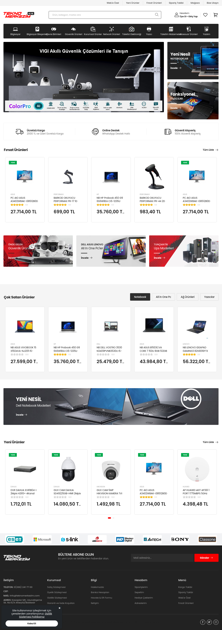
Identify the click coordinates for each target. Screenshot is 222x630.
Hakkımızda (97, 587)
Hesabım (184, 13)
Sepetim (139, 592)
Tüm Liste (208, 150)
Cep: (5, 591)
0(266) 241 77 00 (23, 587)
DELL (98, 344)
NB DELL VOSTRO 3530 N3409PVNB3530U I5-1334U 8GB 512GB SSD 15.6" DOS (109, 352)
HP (98, 194)
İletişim (95, 603)
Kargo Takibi (185, 587)
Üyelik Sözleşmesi (57, 592)
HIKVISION (101, 486)
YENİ (13, 162)
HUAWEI (186, 486)
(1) (26, 204)
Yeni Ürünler (132, 3)
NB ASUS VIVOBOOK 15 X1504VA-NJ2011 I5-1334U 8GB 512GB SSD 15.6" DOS (23, 352)
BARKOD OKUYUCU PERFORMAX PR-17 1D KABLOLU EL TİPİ (65, 201)
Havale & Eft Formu (101, 597)
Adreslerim (141, 603)
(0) (26, 354)
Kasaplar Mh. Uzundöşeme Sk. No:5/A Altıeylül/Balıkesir (22, 601)
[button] (109, 517)
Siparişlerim (141, 587)
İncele (174, 68)
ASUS (13, 194)
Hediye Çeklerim (144, 597)
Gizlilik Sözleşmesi (57, 597)
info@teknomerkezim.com (25, 595)
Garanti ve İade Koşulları (61, 603)
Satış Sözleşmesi (56, 587)
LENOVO (186, 344)
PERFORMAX (59, 194)
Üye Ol (183, 16)
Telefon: (8, 587)
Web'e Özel (113, 3)
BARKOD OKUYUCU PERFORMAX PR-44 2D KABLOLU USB (152, 201)
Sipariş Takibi (176, 3)
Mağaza (195, 3)
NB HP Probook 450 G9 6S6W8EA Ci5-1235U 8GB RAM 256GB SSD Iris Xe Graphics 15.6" (111, 203)
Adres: (7, 600)
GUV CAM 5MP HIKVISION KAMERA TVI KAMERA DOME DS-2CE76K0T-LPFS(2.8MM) (110, 495)
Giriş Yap (193, 16)
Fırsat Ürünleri (154, 3)
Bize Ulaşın (213, 3)
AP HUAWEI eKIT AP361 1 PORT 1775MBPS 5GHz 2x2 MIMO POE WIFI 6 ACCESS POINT (196, 495)
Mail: (6, 595)
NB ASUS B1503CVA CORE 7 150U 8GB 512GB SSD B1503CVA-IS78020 (153, 351)
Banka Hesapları (100, 592)
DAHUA (13, 486)
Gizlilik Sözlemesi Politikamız (35, 615)
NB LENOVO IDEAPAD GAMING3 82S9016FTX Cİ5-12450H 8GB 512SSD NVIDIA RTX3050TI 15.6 (197, 352)
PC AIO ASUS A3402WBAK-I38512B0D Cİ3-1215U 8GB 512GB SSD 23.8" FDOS (24, 203)
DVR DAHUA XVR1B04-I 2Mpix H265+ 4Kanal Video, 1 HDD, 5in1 (23, 493)
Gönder (206, 558)
